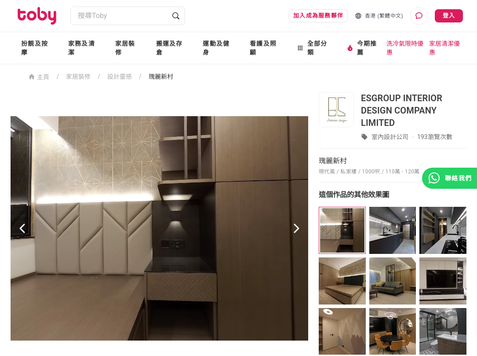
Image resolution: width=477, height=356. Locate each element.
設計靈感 (119, 76)
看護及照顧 (263, 48)
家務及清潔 (81, 48)
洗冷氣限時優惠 (404, 48)
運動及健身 (216, 48)
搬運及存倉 (169, 48)
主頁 (39, 76)
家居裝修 (125, 48)
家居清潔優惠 (444, 48)
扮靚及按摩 (34, 48)
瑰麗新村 (161, 76)
